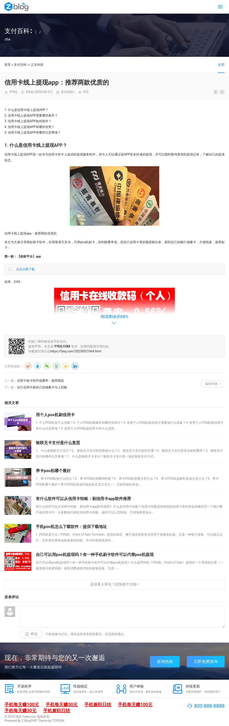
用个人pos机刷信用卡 (55, 414)
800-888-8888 (209, 706)
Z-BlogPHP (29, 720)
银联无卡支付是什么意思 (58, 442)
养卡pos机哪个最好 (53, 470)
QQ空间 (65, 366)
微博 (28, 366)
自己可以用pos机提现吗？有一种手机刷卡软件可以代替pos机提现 (95, 554)
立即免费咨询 (206, 661)
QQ (37, 366)
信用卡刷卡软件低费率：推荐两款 (40, 380)
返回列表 (211, 383)
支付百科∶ (21, 64)
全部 (221, 65)
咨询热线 (165, 661)
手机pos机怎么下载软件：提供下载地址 (71, 526)
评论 (34, 634)
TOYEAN (58, 720)
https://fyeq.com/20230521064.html (75, 351)
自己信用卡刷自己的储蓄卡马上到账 (42, 387)
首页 (7, 64)
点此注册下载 (25, 269)
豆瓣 (56, 366)
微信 (47, 366)
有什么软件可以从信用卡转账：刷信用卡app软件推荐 (83, 498)
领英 (75, 366)
